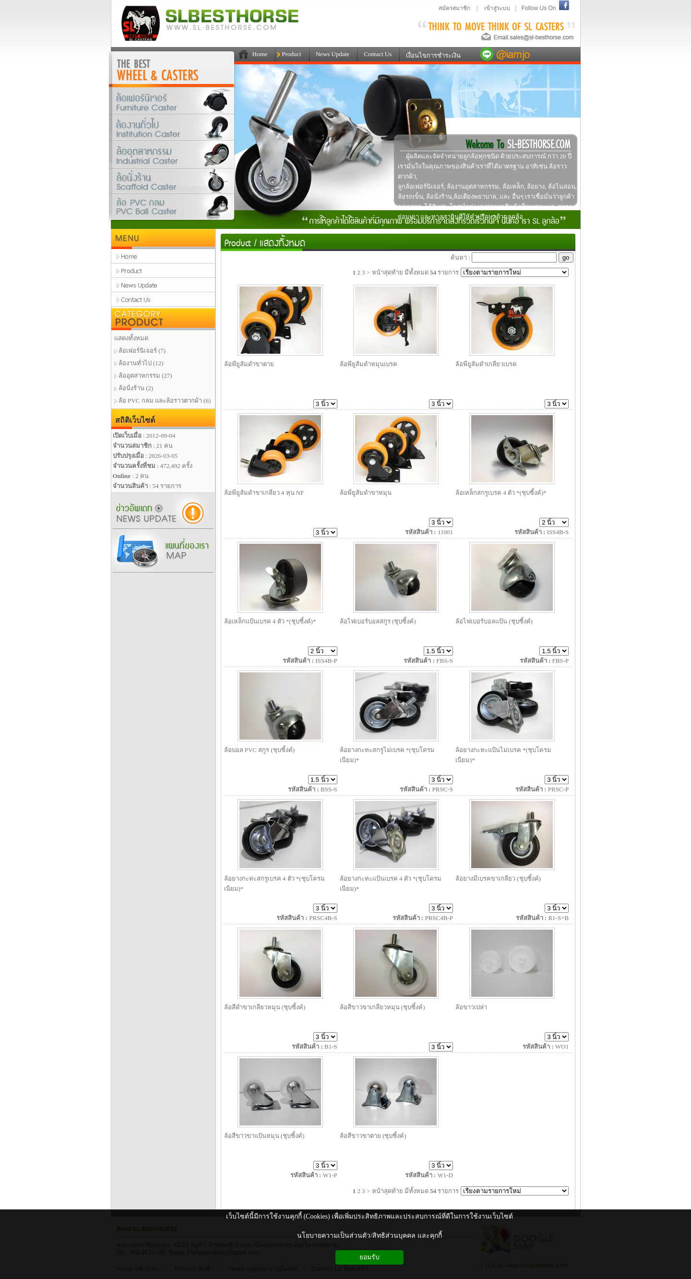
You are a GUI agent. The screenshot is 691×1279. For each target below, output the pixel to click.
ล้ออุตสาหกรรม (172, 156)
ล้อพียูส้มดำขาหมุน (366, 492)
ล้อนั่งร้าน (172, 181)
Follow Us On (538, 8)
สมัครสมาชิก (454, 8)
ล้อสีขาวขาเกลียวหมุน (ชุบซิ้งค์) (382, 1007)
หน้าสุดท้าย (387, 272)
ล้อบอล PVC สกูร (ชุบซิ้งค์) (259, 749)
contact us (163, 299)
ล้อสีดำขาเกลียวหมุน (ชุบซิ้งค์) (265, 1007)
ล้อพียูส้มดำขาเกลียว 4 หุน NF (264, 492)
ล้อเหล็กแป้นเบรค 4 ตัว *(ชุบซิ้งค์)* (270, 621)
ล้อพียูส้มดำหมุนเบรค (368, 364)
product (163, 270)
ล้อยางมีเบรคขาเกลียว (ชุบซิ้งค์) (498, 878)
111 (241, 54)
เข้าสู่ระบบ (497, 8)
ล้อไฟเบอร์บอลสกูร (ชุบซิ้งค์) (378, 621)
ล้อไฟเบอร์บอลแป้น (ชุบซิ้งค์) (494, 621)
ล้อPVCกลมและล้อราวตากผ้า (172, 208)
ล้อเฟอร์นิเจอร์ (172, 100)
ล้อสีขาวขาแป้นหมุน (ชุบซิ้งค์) (264, 1135)
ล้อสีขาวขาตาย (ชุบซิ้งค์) (373, 1135)
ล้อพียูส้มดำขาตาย (249, 364)
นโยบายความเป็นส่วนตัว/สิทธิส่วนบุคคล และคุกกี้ (369, 1235)
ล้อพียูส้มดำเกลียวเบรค (486, 364)
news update (163, 285)
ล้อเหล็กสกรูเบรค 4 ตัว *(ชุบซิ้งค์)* (501, 492)
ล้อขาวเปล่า (471, 1007)
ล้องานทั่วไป (172, 127)
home (163, 256)
